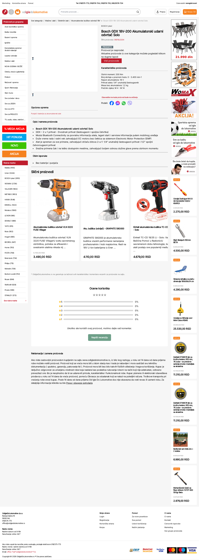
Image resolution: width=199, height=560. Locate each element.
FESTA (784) (9, 253)
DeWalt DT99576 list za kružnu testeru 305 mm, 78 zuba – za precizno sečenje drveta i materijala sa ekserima (183, 361)
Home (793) (9, 247)
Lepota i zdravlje (11, 56)
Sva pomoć (136, 520)
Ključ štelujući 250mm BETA (182, 241)
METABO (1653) (11, 194)
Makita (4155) (10, 168)
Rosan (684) (9, 279)
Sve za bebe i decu (12, 98)
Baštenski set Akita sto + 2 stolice (183, 450)
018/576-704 (95, 3)
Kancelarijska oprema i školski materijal (13, 49)
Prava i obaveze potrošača (79, 391)
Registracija (104, 520)
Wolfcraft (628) (10, 285)
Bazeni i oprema (11, 37)
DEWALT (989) (10, 221)
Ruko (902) (9, 231)
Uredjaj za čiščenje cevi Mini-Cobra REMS (182, 319)
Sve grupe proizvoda (173, 531)
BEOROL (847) (10, 242)
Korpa (102, 527)
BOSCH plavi (106, 26)
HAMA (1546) (10, 199)
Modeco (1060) (10, 210)
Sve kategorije (36, 21)
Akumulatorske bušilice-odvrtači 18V (85, 21)
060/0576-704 (117, 3)
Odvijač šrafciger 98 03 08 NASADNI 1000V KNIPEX (182, 201)
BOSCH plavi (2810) (12, 178)
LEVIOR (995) (10, 215)
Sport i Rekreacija (11, 88)
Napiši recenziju (99, 346)
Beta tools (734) (11, 258)
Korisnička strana (19, 3)
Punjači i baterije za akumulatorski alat (46, 122)
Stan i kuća (9, 93)
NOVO (14, 145)
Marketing (6, 3)
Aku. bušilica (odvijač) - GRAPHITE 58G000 (103, 237)
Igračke (7, 43)
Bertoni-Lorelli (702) (12, 274)
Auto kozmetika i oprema (14, 27)
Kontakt (167, 520)
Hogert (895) (10, 237)
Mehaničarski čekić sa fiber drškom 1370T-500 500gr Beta (183, 490)
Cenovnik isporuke (172, 524)
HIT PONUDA (14, 137)
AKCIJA (14, 154)
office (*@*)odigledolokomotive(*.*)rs (21, 552)
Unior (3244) (9, 173)
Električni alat (63, 21)
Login (102, 516)
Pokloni (7, 77)
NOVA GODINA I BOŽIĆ (14, 66)
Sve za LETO (9, 109)
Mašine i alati (9, 61)
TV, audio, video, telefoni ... (15, 119)
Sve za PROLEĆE (11, 114)
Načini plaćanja (138, 527)
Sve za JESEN (10, 103)
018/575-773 (84, 3)
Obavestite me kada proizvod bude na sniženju (120, 97)
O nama (167, 516)
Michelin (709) (10, 269)
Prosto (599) (9, 290)
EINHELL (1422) (11, 205)
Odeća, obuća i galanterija (14, 72)
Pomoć (30, 3)
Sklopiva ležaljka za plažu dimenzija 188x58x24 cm (183, 280)
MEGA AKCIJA (14, 128)
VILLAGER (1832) (11, 189)
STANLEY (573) (11, 295)
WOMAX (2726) (11, 183)
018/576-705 (106, 3)
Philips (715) (9, 263)
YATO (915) (9, 226)
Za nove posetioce (140, 516)
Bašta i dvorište (10, 32)
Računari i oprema (11, 82)
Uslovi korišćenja (139, 524)
